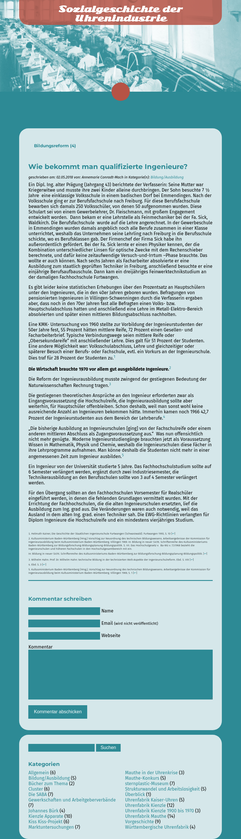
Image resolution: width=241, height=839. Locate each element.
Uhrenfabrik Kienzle (145, 805)
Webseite (110, 635)
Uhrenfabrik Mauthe (145, 816)
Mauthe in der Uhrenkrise (151, 772)
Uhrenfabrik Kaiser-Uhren (151, 800)
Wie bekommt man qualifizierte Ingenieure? (108, 166)
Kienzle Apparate (45, 816)
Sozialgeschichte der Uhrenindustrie (120, 13)
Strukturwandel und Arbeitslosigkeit (162, 789)
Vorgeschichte (139, 821)
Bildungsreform (51, 145)
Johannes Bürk (43, 811)
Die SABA (37, 794)
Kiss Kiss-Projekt (45, 821)
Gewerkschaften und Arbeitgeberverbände (71, 800)
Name (107, 611)
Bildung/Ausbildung (167, 177)
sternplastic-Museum (146, 783)
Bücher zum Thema (48, 783)
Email (129, 623)
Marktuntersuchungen (51, 827)
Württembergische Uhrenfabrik (157, 827)
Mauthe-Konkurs (142, 778)
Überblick (135, 794)
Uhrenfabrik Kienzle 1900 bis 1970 (159, 811)
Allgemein (38, 772)
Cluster (35, 789)
